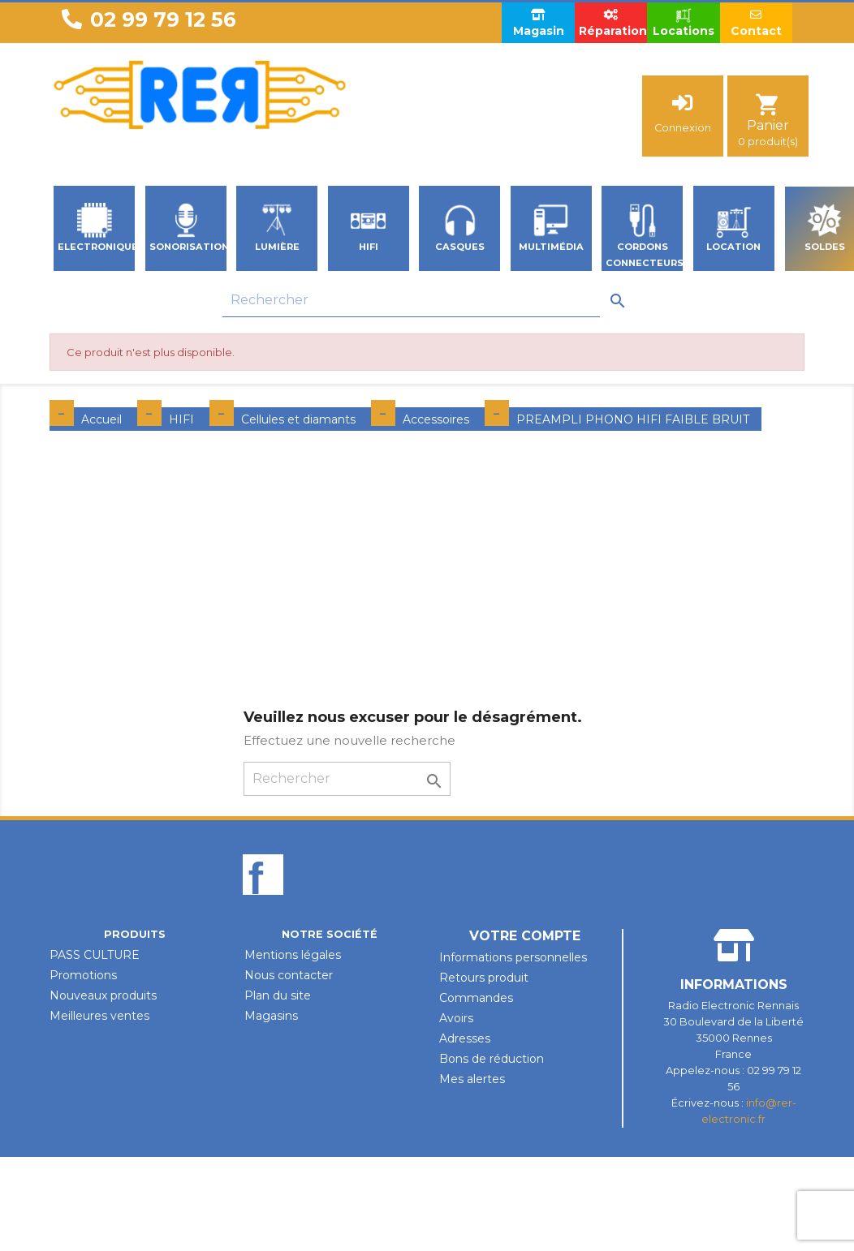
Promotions (83, 975)
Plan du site (277, 995)
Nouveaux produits (103, 995)
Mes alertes (472, 1079)
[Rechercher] (411, 300)
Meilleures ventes (99, 1015)
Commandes (476, 998)
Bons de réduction (491, 1058)
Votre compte (524, 936)
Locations (683, 22)
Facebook (263, 902)
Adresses (464, 1038)
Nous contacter (288, 975)
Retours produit (483, 977)
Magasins (271, 1015)
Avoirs (456, 1018)
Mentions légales (292, 955)
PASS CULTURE (95, 955)
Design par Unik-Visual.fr (427, 1135)
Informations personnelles (513, 957)
